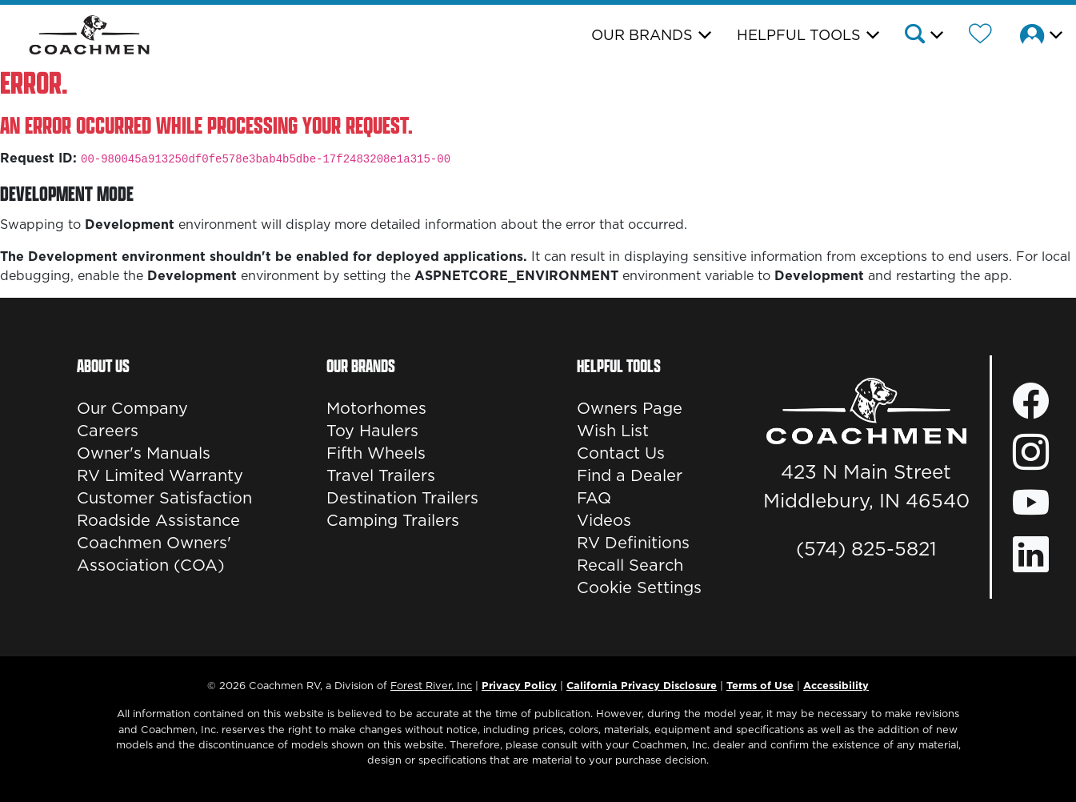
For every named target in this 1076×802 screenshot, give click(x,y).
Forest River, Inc (431, 685)
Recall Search (630, 565)
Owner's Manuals (143, 453)
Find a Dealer (629, 475)
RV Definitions (633, 542)
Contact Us (621, 453)
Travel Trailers (380, 475)
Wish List (613, 430)
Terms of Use (760, 685)
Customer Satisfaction (164, 498)
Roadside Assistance (158, 520)
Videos (604, 520)
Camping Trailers (392, 520)
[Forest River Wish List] (980, 36)
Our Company (132, 408)
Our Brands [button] (642, 35)
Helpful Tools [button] (799, 35)
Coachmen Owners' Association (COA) (154, 553)
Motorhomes (376, 408)
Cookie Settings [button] (639, 587)
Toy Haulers (372, 430)
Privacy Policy (519, 685)
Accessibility (836, 685)
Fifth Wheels (376, 453)
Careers (107, 430)
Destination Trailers (402, 498)
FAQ (594, 498)
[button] (923, 36)
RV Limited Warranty (160, 475)
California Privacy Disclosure (641, 685)
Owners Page (629, 408)
